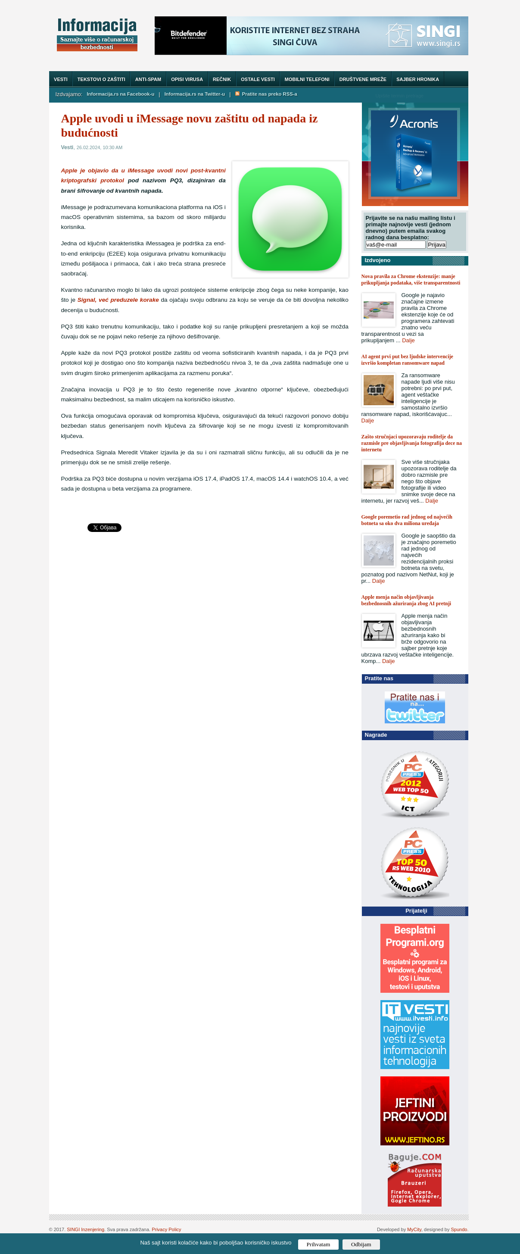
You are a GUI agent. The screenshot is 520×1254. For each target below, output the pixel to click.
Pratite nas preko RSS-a (266, 94)
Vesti (61, 79)
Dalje (408, 340)
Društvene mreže (362, 79)
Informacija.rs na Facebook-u (120, 94)
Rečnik (222, 79)
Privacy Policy (166, 1229)
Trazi (453, 95)
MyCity (414, 1229)
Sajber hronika (417, 79)
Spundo (459, 1229)
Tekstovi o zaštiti (101, 79)
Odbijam (361, 1244)
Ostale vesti (258, 79)
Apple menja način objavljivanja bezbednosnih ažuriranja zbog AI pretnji (406, 600)
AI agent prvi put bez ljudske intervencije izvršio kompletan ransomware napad (407, 359)
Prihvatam (318, 1244)
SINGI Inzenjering (85, 1229)
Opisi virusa (187, 79)
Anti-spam (148, 79)
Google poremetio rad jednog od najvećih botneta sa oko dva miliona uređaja (406, 520)
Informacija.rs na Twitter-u (195, 94)
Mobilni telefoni (307, 79)
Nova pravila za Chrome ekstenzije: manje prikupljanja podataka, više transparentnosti (411, 279)
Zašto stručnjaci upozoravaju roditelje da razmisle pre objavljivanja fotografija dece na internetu (411, 443)
